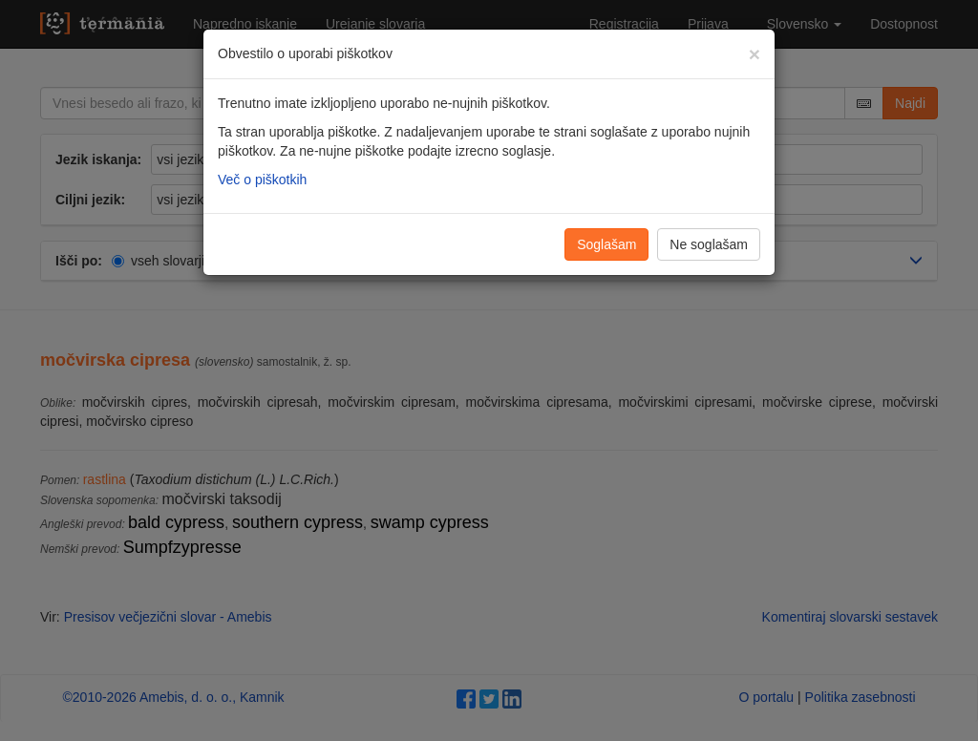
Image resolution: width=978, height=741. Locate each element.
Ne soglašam (709, 244)
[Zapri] (754, 54)
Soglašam (606, 244)
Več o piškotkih (262, 179)
